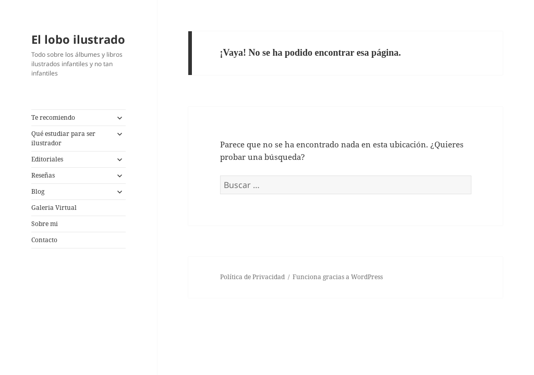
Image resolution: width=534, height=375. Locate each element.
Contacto (44, 239)
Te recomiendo (53, 117)
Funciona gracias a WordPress (338, 276)
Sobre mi (44, 223)
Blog (37, 191)
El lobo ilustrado (78, 39)
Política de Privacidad (252, 276)
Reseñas (43, 175)
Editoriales (47, 159)
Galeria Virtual (54, 207)
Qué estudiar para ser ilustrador (63, 138)
